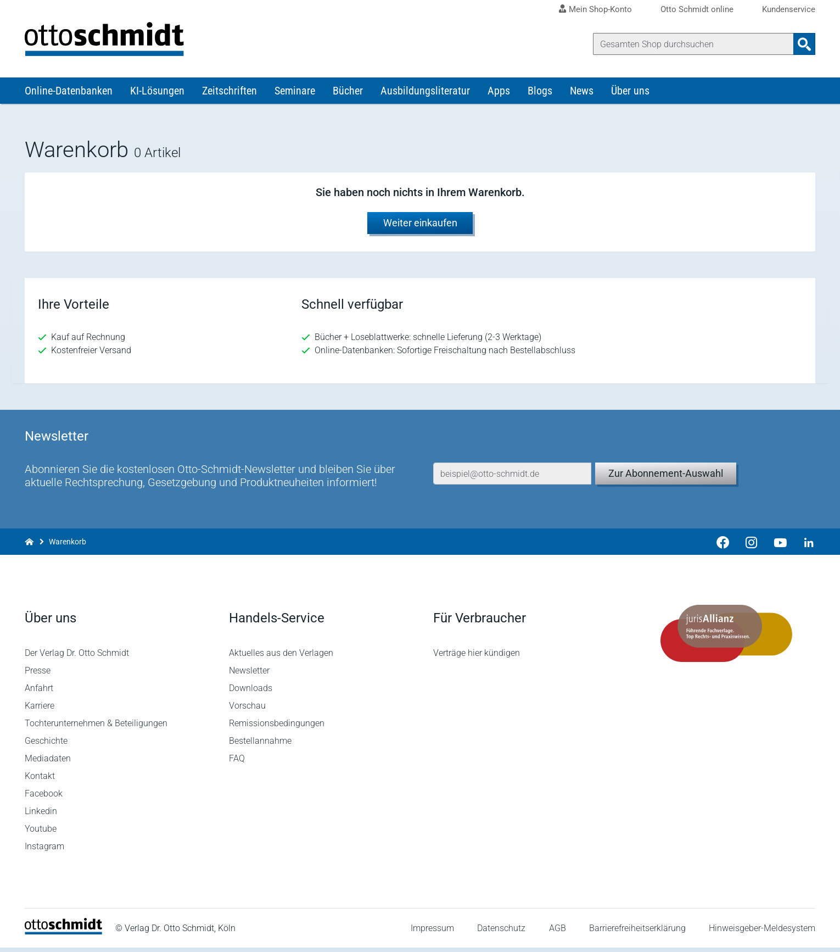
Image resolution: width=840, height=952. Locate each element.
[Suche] (693, 44)
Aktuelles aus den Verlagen (281, 657)
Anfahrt (39, 692)
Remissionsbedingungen (276, 727)
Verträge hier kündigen (476, 657)
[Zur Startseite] (29, 543)
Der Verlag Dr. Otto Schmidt (77, 657)
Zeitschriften (229, 92)
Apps (499, 92)
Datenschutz (501, 932)
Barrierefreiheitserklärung (637, 932)
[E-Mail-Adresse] (512, 475)
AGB (556, 932)
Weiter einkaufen (420, 224)
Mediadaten (48, 763)
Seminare (295, 92)
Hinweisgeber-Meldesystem (762, 932)
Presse (38, 675)
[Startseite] (63, 936)
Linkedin (41, 815)
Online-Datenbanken (69, 92)
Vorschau (247, 710)
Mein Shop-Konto (600, 9)
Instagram (44, 850)
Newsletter (249, 675)
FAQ (237, 763)
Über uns (630, 92)
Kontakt (40, 780)
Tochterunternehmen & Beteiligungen (96, 727)
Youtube (41, 833)
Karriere (39, 710)
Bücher (348, 92)
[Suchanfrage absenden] (804, 44)
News (581, 92)
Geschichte (46, 745)
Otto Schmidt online (696, 9)
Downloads (250, 692)
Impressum (432, 932)
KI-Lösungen (157, 92)
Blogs (540, 92)
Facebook (44, 798)
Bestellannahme (260, 745)
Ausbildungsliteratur (425, 92)
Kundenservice (788, 9)
